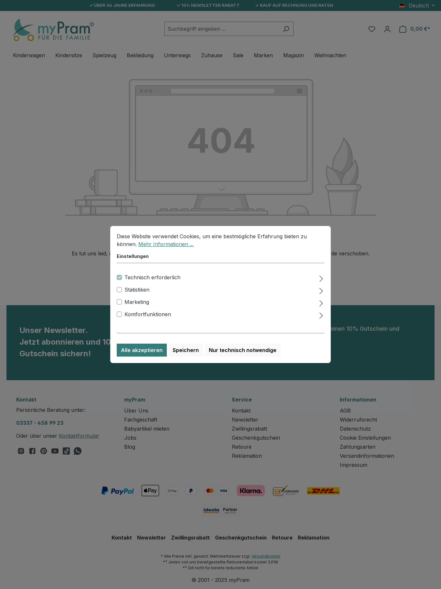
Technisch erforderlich (152, 277)
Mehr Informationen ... (166, 244)
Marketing (136, 302)
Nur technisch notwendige (242, 350)
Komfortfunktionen (147, 314)
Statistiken (136, 289)
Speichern (186, 350)
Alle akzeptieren (142, 350)
